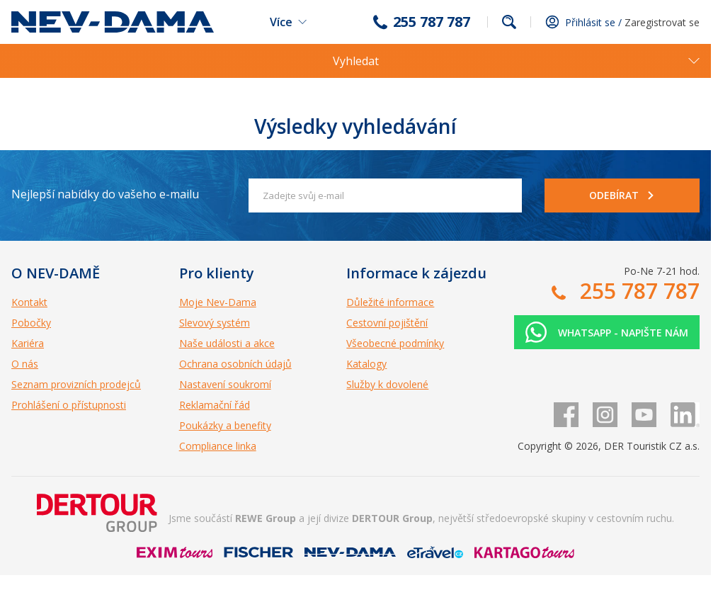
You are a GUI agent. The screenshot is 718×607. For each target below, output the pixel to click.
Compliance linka (217, 446)
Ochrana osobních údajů (235, 363)
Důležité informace (390, 302)
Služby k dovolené (387, 384)
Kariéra (27, 343)
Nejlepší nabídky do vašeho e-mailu (105, 194)
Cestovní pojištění (387, 322)
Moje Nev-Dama (217, 302)
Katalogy (366, 363)
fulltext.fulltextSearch (509, 22)
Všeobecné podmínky (395, 343)
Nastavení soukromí (225, 384)
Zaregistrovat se (662, 22)
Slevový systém (214, 322)
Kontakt (29, 302)
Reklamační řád (214, 405)
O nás (24, 363)
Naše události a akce (227, 343)
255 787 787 (431, 22)
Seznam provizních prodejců (76, 384)
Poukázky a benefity (225, 425)
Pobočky (31, 322)
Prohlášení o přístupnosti (68, 405)
